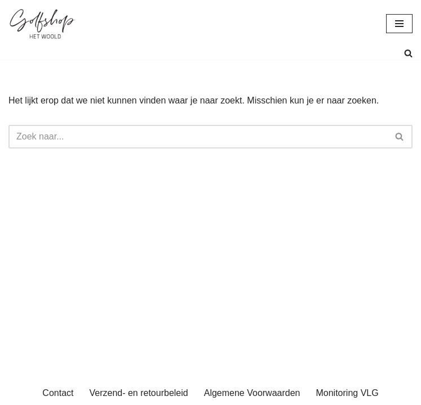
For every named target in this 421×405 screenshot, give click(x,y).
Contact (57, 393)
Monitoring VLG (347, 393)
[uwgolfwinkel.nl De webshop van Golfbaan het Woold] (42, 23)
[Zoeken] (408, 53)
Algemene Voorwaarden (252, 393)
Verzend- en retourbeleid (138, 393)
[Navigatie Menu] (399, 23)
